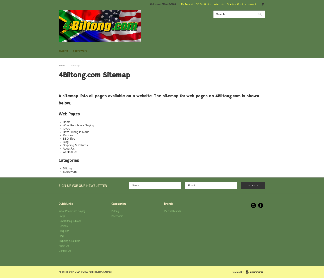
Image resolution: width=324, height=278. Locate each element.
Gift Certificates (203, 4)
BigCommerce (255, 272)
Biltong (63, 50)
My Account (187, 4)
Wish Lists (219, 4)
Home (62, 65)
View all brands (172, 211)
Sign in (230, 4)
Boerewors (80, 50)
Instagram (253, 205)
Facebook (260, 205)
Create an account (246, 4)
